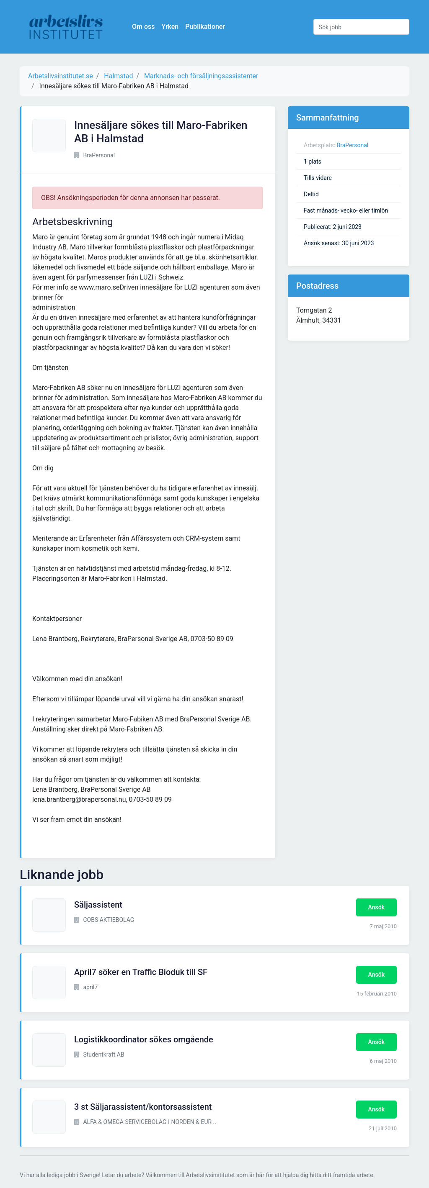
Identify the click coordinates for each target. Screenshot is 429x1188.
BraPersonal (353, 145)
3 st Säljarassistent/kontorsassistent (143, 1107)
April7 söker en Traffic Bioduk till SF (140, 972)
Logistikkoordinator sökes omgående (143, 1039)
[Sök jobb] (361, 27)
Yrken (169, 27)
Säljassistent (98, 905)
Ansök (376, 907)
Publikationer (205, 27)
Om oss (143, 27)
